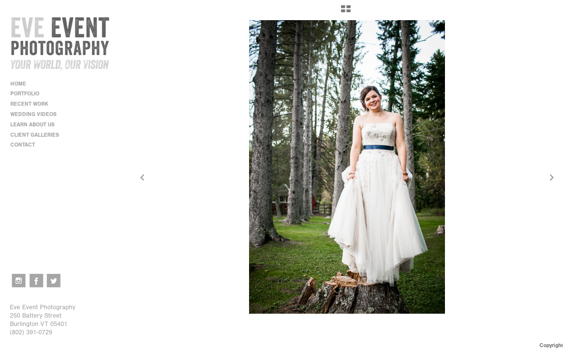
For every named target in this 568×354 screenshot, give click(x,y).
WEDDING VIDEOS (33, 114)
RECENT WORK (32, 104)
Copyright (551, 345)
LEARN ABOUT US (36, 124)
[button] (345, 12)
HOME (18, 84)
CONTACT (22, 145)
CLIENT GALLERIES (34, 135)
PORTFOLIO (28, 93)
